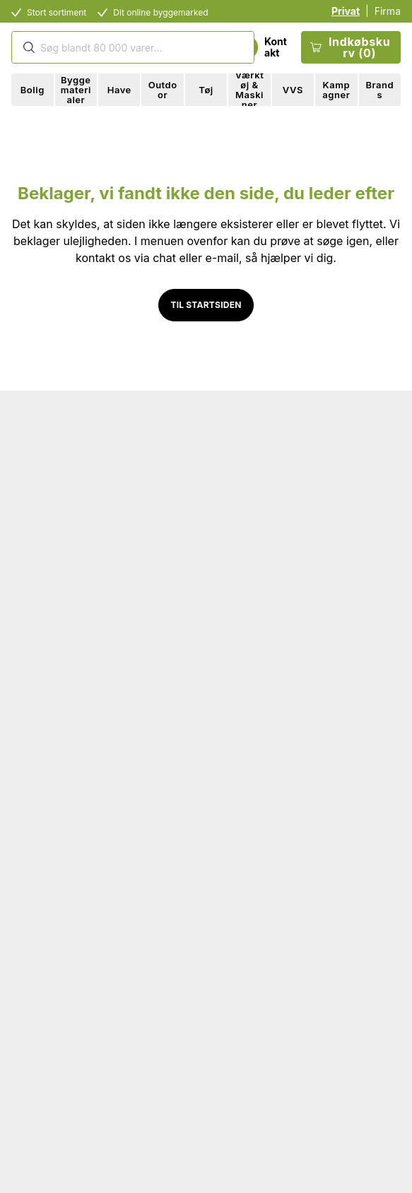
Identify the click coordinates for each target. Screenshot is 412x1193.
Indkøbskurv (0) (350, 47)
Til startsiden (205, 304)
